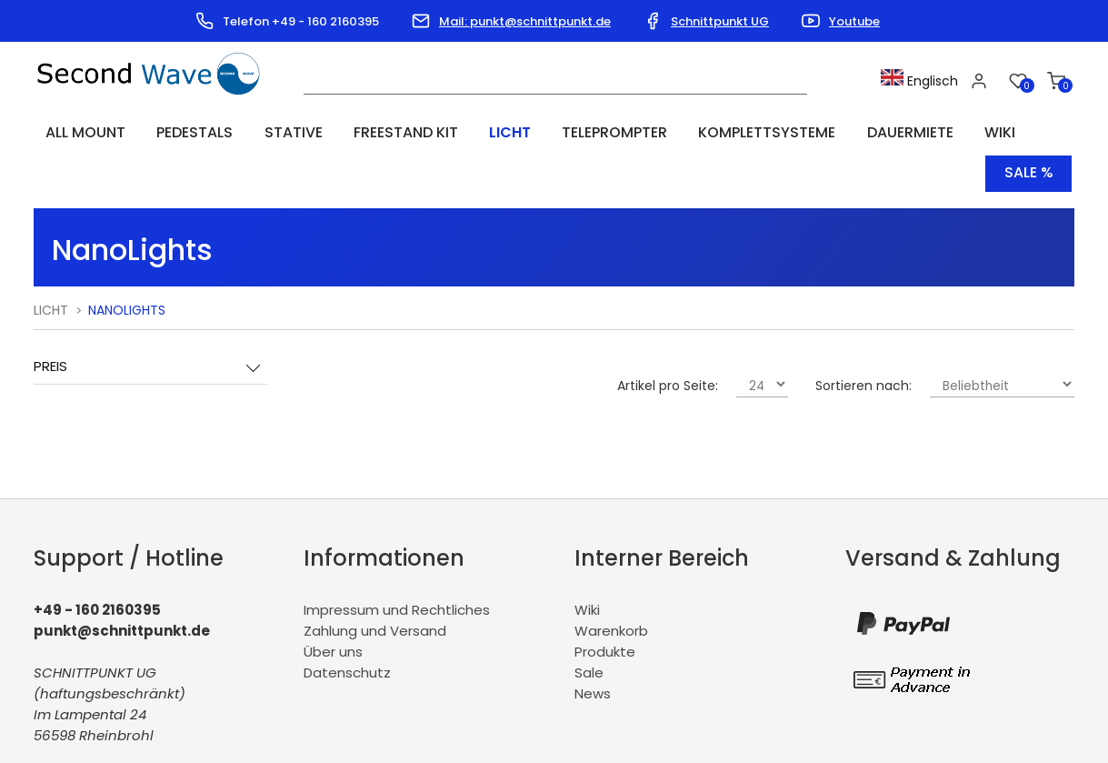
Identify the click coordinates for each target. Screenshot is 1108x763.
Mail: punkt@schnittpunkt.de (525, 21)
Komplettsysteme (679, 132)
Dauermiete (809, 132)
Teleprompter (540, 132)
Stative (258, 132)
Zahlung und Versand (375, 586)
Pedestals (173, 132)
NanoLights (126, 266)
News (592, 648)
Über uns (333, 607)
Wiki (886, 132)
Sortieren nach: (863, 342)
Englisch (926, 81)
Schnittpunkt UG (720, 21)
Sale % (1028, 132)
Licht (448, 132)
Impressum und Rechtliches (397, 565)
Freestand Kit (357, 132)
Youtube (854, 21)
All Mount (76, 132)
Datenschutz (347, 628)
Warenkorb (611, 586)
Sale (589, 628)
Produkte (604, 607)
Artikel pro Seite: (667, 342)
